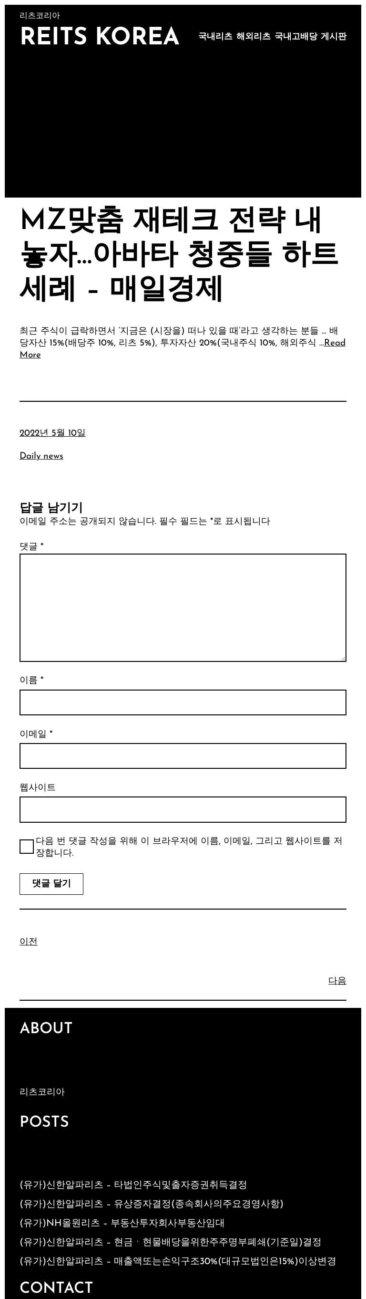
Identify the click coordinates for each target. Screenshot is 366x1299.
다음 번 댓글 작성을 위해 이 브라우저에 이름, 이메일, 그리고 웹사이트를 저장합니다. (189, 847)
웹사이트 (38, 788)
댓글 (31, 547)
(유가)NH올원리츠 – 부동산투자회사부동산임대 (122, 1223)
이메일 (36, 734)
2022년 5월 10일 (53, 433)
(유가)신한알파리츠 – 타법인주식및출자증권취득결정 (133, 1185)
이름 (31, 680)
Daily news (41, 456)
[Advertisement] (183, 126)
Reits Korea (100, 38)
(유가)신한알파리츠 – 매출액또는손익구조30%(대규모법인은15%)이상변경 (178, 1262)
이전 (29, 942)
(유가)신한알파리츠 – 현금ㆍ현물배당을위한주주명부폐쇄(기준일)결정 (171, 1242)
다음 (337, 981)
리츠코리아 (42, 1092)
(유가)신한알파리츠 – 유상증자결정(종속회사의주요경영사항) (152, 1204)
